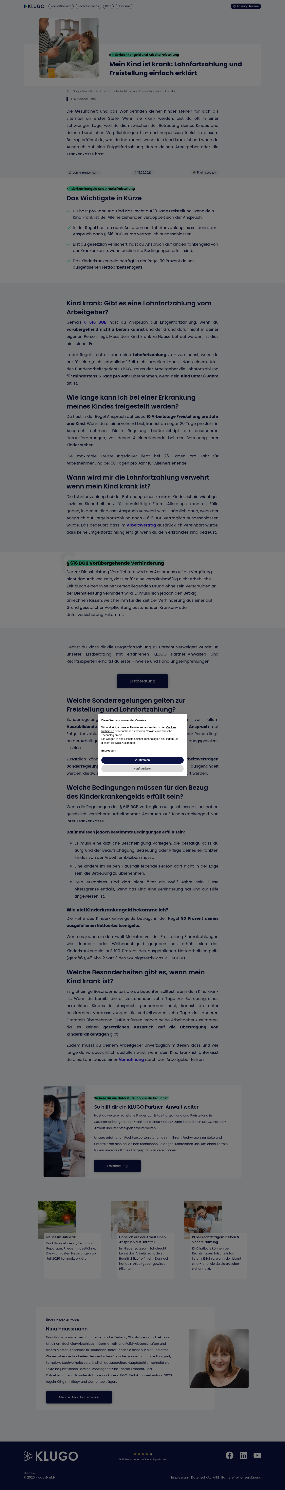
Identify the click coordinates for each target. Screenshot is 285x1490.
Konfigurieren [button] (142, 768)
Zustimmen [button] (142, 760)
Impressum (108, 750)
